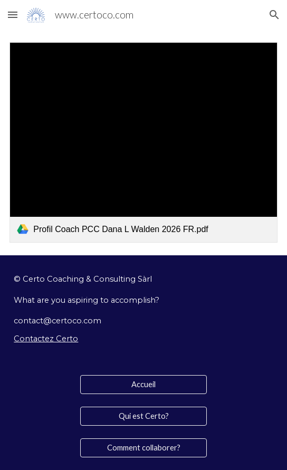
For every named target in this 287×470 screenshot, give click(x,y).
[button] (12, 14)
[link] (143, 142)
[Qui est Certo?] (143, 416)
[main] (143, 308)
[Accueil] (143, 384)
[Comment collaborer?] (143, 448)
